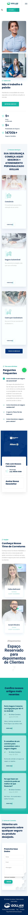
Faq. (17, 909)
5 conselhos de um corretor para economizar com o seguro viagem (12, 746)
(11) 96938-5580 (15, 472)
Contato (22, 909)
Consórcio (9, 203)
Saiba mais (10, 225)
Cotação (14, 10)
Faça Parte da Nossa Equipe (14, 912)
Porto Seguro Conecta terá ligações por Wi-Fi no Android (13, 709)
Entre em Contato (10, 104)
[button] (24, 370)
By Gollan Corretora (14, 715)
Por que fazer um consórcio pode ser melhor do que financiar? (12, 783)
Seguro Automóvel (12, 261)
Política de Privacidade (8, 909)
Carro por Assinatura (13, 319)
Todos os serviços (14, 351)
